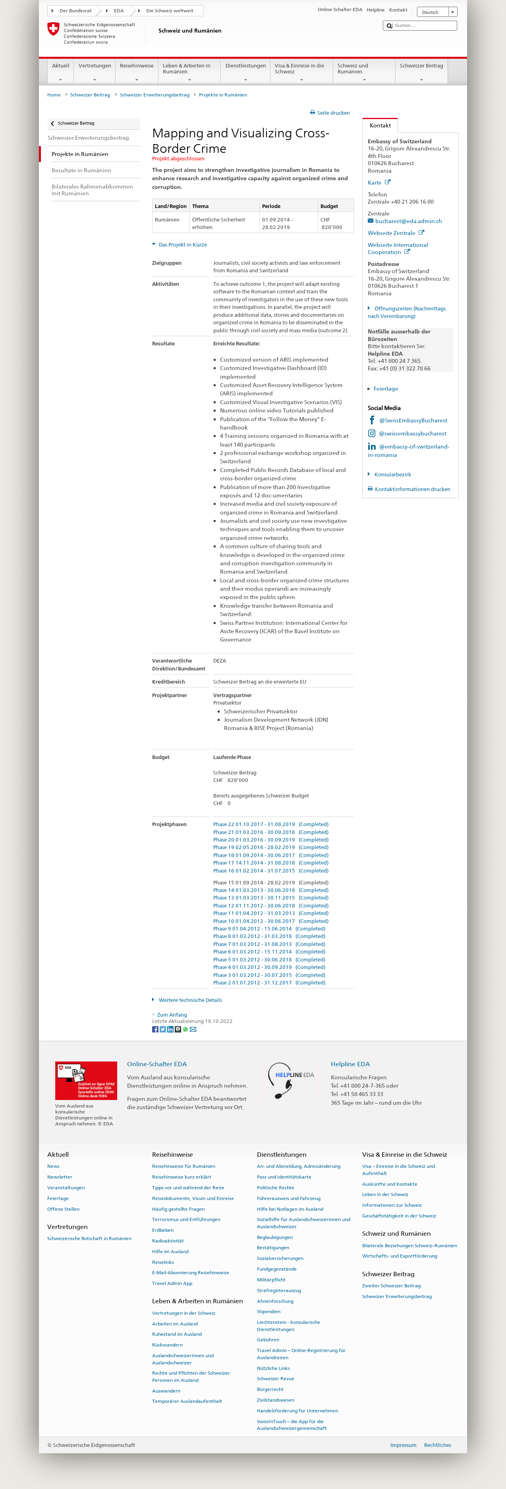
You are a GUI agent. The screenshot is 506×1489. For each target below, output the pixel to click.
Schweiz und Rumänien (365, 73)
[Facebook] (156, 1029)
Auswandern (166, 1390)
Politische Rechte (275, 1187)
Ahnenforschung (275, 1301)
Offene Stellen (63, 1209)
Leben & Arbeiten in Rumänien (190, 73)
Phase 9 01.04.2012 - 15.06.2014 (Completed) (269, 929)
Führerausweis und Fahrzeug (289, 1198)
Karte (379, 182)
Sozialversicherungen (280, 1258)
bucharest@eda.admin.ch (408, 221)
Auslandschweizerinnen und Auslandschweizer (183, 1359)
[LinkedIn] (171, 1029)
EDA (119, 10)
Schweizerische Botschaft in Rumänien (89, 1238)
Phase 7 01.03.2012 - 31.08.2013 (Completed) (269, 944)
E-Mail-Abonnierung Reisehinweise (190, 1272)
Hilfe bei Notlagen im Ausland (290, 1209)
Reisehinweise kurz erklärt (181, 1177)
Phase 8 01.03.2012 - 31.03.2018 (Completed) (269, 936)
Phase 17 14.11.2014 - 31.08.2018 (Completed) (270, 863)
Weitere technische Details (190, 1000)
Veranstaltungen (66, 1187)
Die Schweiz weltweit (169, 10)
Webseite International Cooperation (398, 248)
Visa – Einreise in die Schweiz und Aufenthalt (398, 1169)
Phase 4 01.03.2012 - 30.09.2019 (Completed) (269, 967)
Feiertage (386, 388)
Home (54, 95)
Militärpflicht (271, 1280)
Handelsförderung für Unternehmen (297, 1411)
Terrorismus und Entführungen (186, 1219)
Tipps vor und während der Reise (188, 1187)
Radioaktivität (168, 1241)
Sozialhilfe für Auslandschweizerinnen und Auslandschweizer (303, 1223)
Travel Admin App (172, 1283)
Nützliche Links (273, 1368)
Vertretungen (94, 73)
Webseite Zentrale (396, 232)
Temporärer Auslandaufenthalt (187, 1401)
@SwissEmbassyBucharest (413, 420)
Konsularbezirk (392, 475)
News (53, 1166)
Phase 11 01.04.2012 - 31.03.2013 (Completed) (270, 913)
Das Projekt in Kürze (182, 245)
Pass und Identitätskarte (284, 1177)
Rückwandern (167, 1345)
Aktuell (61, 73)
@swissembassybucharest (412, 433)
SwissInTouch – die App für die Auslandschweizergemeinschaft (292, 1424)
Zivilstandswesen (275, 1400)
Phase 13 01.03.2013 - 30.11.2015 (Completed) (270, 898)
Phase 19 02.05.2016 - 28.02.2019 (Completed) (270, 847)
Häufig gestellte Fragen (178, 1209)
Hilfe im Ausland (170, 1251)
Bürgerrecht (270, 1389)
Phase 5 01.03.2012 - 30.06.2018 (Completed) (269, 960)
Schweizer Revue (275, 1378)
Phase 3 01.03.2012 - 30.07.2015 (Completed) (269, 975)
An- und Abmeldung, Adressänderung (298, 1166)
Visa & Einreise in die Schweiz (302, 73)
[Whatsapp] (186, 1029)
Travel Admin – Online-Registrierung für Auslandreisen (301, 1354)
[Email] (193, 1029)
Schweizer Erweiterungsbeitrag (154, 95)
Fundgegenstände (277, 1269)
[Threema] (178, 1029)
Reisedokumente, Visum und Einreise (193, 1198)
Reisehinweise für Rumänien (183, 1166)
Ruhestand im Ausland (177, 1334)
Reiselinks (163, 1262)
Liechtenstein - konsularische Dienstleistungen (288, 1325)
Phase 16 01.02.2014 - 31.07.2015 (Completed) (270, 871)
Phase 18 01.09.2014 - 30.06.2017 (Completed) (270, 855)
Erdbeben (163, 1230)
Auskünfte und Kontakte (389, 1184)
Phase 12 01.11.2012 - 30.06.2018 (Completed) (270, 906)
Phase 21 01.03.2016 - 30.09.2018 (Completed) (270, 832)
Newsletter (59, 1177)
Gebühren (268, 1340)
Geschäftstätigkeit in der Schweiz (399, 1216)
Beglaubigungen (275, 1237)
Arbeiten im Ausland (175, 1323)
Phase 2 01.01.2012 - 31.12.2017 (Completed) (269, 983)
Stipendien (268, 1311)
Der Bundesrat (76, 10)
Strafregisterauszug (279, 1290)
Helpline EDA (350, 1064)
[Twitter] (163, 1029)
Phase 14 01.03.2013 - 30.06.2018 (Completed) (270, 890)
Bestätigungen (273, 1247)
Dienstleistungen (245, 73)
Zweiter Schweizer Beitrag (391, 1286)
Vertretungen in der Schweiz (183, 1313)
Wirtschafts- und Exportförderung (399, 1256)
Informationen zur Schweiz (392, 1205)
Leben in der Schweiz (385, 1194)
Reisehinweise (137, 73)
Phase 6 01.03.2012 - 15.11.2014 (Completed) (269, 952)
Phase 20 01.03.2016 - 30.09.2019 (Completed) (270, 840)
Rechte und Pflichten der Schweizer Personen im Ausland (191, 1376)
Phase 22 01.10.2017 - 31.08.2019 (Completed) (270, 824)
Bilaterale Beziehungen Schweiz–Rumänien (409, 1245)
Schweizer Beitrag (422, 73)
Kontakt (377, 125)
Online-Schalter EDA (157, 1064)
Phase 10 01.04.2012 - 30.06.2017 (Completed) (270, 921)
